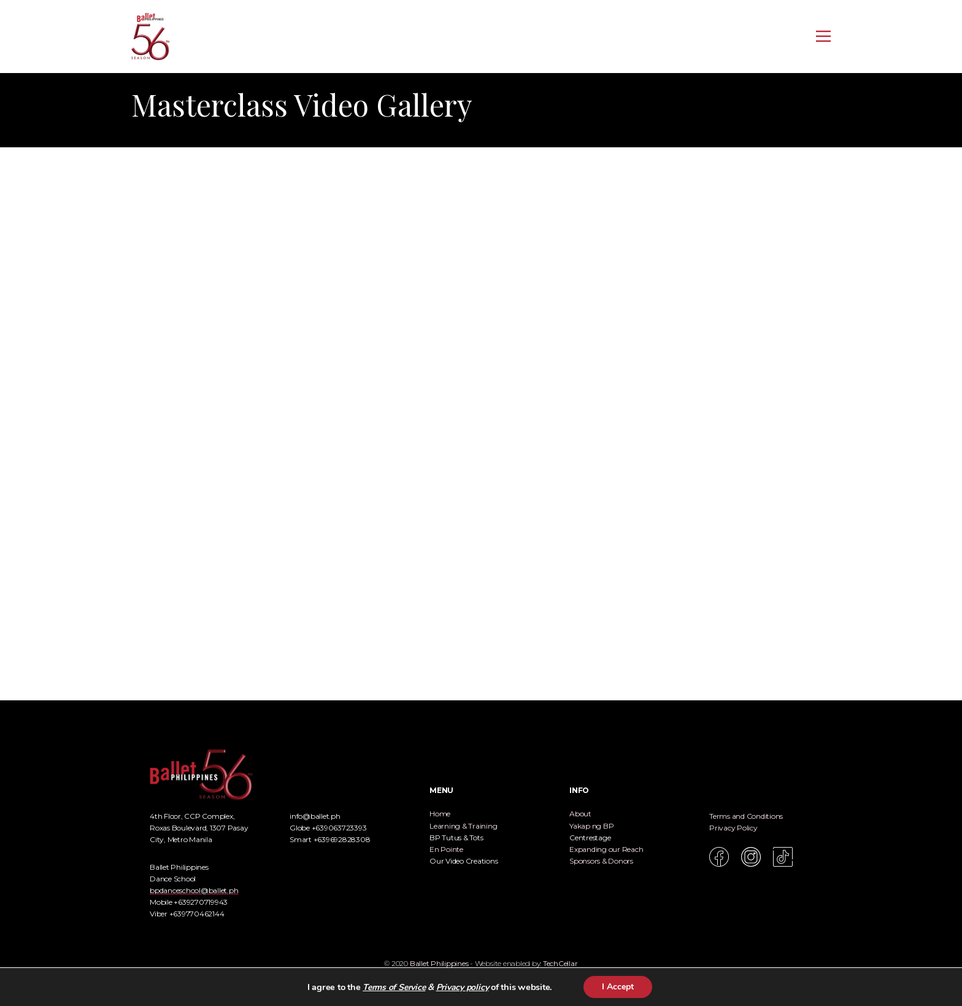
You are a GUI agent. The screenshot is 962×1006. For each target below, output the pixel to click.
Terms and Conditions (746, 816)
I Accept (618, 986)
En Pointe (446, 849)
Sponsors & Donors (601, 860)
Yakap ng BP (591, 825)
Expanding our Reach (606, 849)
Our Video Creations (463, 860)
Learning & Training (463, 825)
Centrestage (589, 837)
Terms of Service (394, 987)
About (580, 813)
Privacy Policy (733, 827)
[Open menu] (823, 36)
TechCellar (560, 963)
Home (439, 813)
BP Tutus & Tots (456, 837)
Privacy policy (462, 987)
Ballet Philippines (439, 963)
